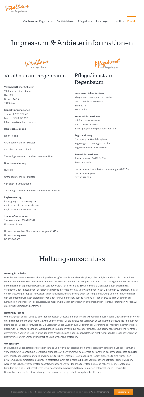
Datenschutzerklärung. (99, 392)
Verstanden (123, 392)
